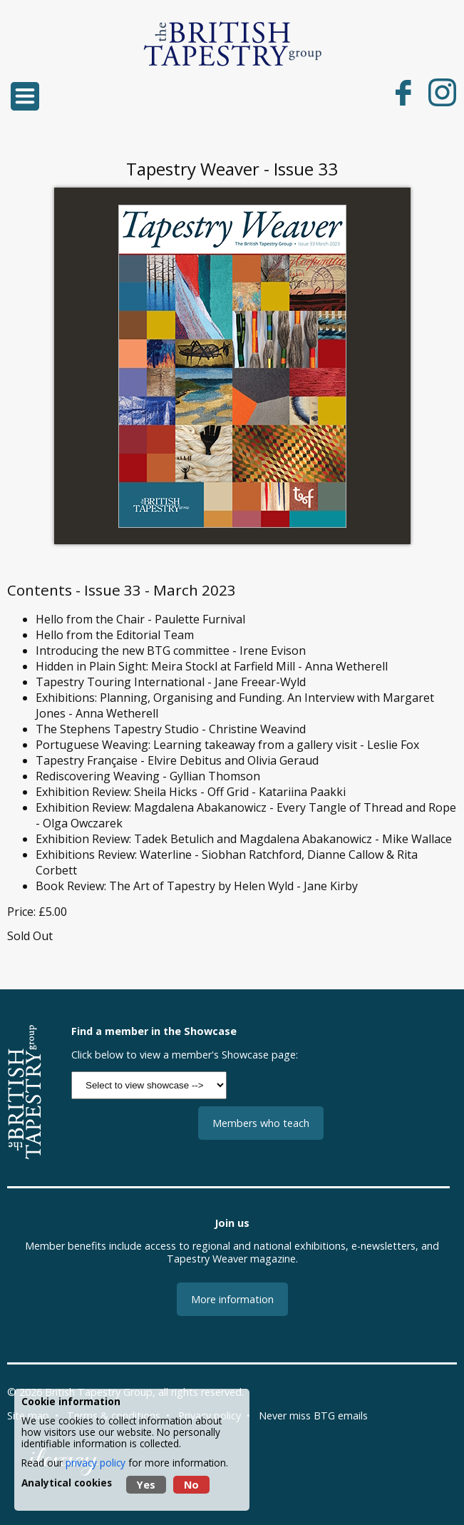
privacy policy (95, 1462)
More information (232, 1299)
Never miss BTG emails (313, 1415)
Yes (146, 1484)
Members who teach (260, 1123)
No (191, 1484)
